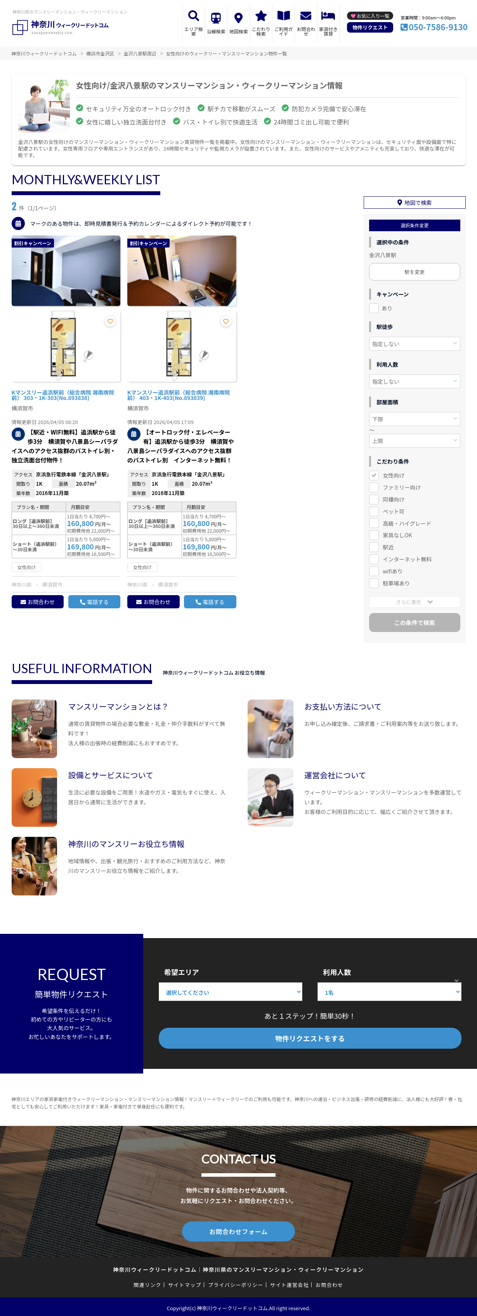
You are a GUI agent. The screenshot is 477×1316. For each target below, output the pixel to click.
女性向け (393, 474)
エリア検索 (193, 31)
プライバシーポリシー (236, 1282)
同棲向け (393, 498)
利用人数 (337, 971)
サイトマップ (184, 1282)
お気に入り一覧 (373, 15)
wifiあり (392, 570)
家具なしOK (397, 534)
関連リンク (147, 1282)
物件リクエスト (370, 27)
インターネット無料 (407, 558)
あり (387, 307)
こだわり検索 (261, 31)
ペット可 (393, 510)
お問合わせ (306, 31)
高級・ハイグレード (407, 522)
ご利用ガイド (283, 31)
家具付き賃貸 (328, 31)
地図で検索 (418, 201)
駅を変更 (414, 270)
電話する (98, 602)
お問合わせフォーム (238, 1229)
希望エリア (181, 971)
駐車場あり (396, 582)
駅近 (388, 546)
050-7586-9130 (438, 27)
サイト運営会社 (289, 1282)
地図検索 (238, 31)
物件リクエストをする (310, 1037)
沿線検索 (216, 31)
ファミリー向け (402, 486)
